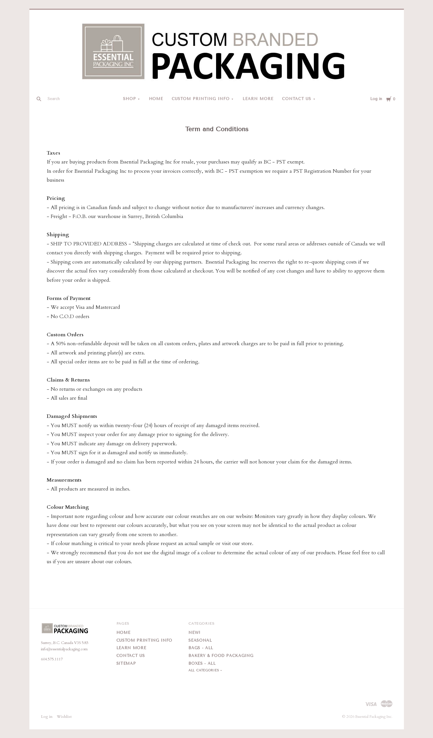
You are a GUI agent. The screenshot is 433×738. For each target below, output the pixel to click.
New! (194, 632)
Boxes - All (201, 663)
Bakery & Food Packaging (220, 656)
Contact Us (296, 99)
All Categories (204, 670)
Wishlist (64, 716)
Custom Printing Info (201, 99)
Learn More (258, 99)
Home (156, 99)
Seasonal (200, 640)
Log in (376, 99)
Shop (129, 99)
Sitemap (126, 663)
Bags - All (200, 648)
